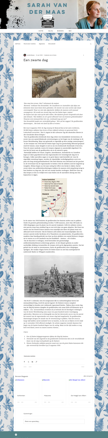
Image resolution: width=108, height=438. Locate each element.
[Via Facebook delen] (24, 362)
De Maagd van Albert (78, 395)
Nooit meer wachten (30, 44)
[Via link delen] (36, 362)
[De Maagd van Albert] (81, 386)
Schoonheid (51, 44)
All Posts (17, 44)
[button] (90, 43)
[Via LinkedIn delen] (32, 362)
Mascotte (47, 395)
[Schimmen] (27, 386)
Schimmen (21, 395)
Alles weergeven (88, 376)
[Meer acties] (84, 55)
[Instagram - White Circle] (16, 435)
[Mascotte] (54, 386)
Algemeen (42, 44)
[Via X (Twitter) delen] (28, 362)
